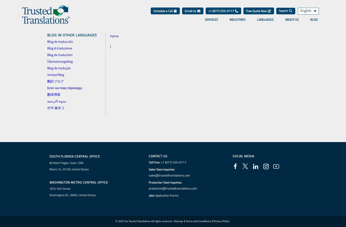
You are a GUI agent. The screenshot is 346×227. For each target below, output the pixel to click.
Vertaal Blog (55, 74)
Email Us (193, 11)
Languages (265, 19)
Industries (237, 19)
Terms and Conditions (198, 221)
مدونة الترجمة (56, 101)
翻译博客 (53, 94)
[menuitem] (310, 11)
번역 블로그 (55, 107)
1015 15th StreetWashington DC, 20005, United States (72, 191)
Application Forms (167, 195)
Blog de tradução (59, 68)
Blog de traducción (60, 41)
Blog (314, 19)
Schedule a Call (165, 11)
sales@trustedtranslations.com (169, 175)
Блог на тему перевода (64, 87)
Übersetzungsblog (60, 61)
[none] (310, 11)
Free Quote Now (258, 11)
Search (286, 10)
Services (211, 19)
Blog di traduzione (59, 48)
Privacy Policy (221, 221)
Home (114, 36)
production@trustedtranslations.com (173, 188)
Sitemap (178, 221)
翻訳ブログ (55, 81)
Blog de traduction (60, 54)
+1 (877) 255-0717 (223, 11)
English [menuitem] (305, 11)
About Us (292, 19)
